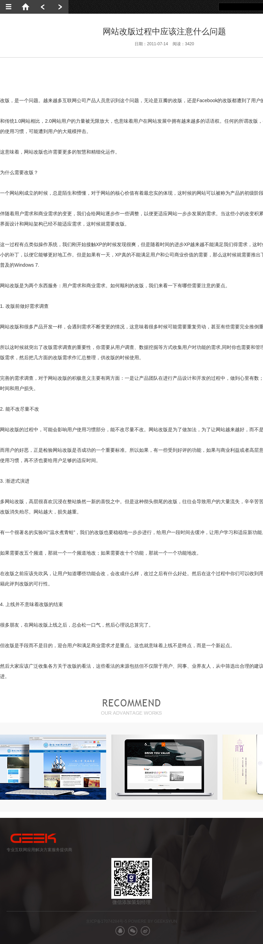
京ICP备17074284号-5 (106, 921)
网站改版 (33, 152)
